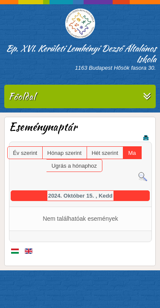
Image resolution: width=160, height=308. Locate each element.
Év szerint (25, 153)
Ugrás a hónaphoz (74, 166)
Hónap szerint (64, 153)
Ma (132, 153)
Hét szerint (105, 153)
